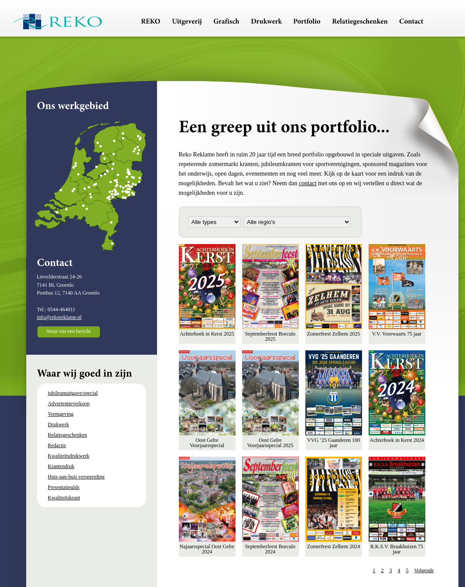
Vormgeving (61, 414)
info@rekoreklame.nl (59, 317)
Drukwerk (58, 424)
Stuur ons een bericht (68, 331)
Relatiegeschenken (67, 435)
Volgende (424, 570)
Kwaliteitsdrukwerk (68, 456)
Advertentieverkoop (69, 403)
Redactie (57, 445)
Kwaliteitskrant (64, 498)
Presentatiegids (64, 487)
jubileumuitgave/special (73, 393)
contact (307, 183)
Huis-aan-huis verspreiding (76, 477)
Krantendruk (61, 466)
